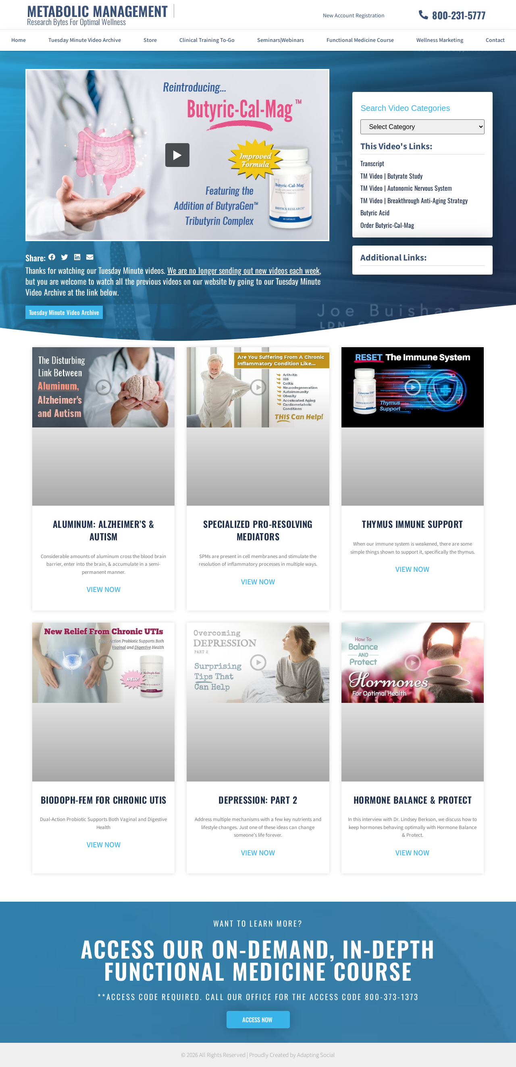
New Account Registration (354, 15)
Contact (495, 40)
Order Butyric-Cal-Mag (387, 225)
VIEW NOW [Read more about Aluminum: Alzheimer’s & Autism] (104, 590)
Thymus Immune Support (412, 523)
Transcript (372, 163)
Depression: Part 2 (257, 799)
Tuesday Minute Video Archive (84, 40)
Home (18, 40)
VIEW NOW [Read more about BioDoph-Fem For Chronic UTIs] (104, 845)
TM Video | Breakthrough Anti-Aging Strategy (414, 200)
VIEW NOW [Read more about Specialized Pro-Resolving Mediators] (258, 582)
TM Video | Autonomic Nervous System (406, 188)
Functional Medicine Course (360, 40)
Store (150, 40)
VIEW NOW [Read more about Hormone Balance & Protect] (412, 853)
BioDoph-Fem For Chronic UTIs (103, 799)
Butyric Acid (374, 212)
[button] (52, 257)
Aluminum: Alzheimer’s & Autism (103, 530)
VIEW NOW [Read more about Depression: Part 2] (258, 853)
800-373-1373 (392, 996)
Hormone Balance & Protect (413, 799)
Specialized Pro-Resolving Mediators (258, 530)
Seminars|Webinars (280, 40)
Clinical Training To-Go (207, 40)
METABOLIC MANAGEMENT (97, 10)
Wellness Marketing (439, 40)
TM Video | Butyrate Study (391, 176)
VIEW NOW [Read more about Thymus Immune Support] (412, 570)
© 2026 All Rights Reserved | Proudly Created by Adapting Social (258, 1055)
